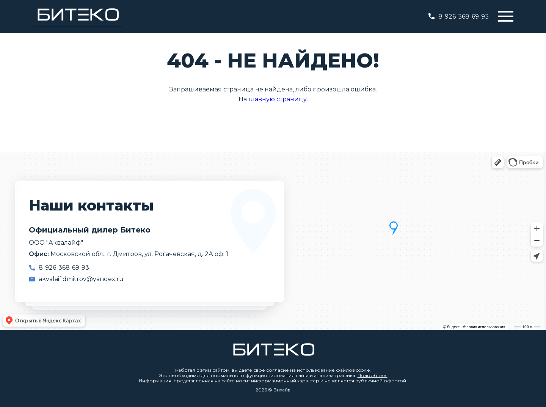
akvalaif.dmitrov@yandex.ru (81, 279)
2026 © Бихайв (273, 390)
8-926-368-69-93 (458, 16)
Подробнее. (373, 375)
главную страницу (277, 99)
